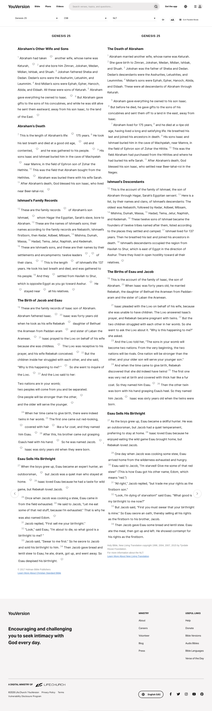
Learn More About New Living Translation (128, 556)
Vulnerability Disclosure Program (24, 696)
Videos (60, 6)
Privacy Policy (48, 692)
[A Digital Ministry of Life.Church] (106, 683)
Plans (48, 6)
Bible (37, 6)
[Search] (110, 6)
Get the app (171, 6)
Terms (61, 692)
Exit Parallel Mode (188, 19)
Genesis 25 (37, 18)
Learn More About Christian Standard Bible (39, 573)
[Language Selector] (185, 6)
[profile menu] (197, 6)
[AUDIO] (163, 19)
